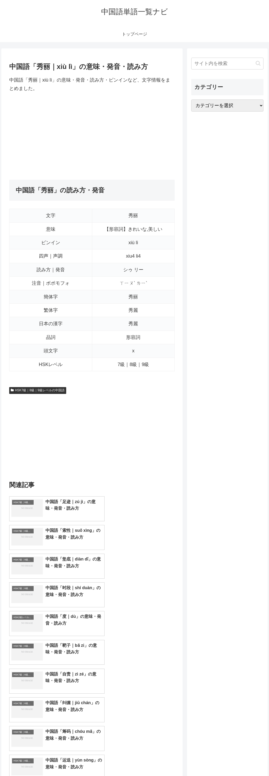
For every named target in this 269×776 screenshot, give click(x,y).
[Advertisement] (92, 136)
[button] (258, 63)
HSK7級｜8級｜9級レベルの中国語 (38, 390)
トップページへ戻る (205, 760)
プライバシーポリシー (245, 760)
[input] (227, 63)
